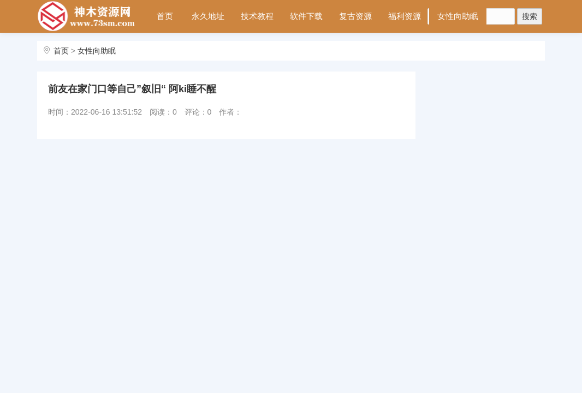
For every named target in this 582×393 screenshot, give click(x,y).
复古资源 (355, 16)
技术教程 (257, 16)
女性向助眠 (457, 16)
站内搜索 (220, 48)
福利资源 (404, 16)
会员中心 (171, 48)
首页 (165, 16)
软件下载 (306, 16)
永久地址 (208, 16)
